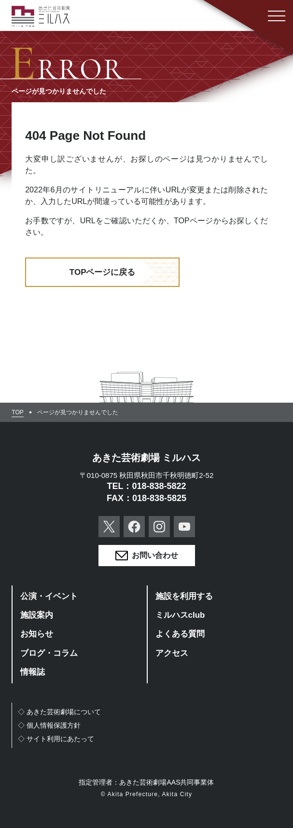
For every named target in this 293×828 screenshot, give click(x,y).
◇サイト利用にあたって (56, 739)
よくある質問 (180, 633)
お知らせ (36, 633)
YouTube (184, 526)
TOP (17, 412)
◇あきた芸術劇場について (59, 712)
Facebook (134, 526)
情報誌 (32, 672)
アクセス (171, 653)
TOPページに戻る (103, 272)
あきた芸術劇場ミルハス (41, 16)
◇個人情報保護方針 (49, 725)
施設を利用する (184, 596)
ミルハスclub (180, 615)
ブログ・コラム (49, 653)
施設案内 (36, 615)
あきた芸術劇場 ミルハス (146, 457)
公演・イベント (49, 596)
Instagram (159, 526)
